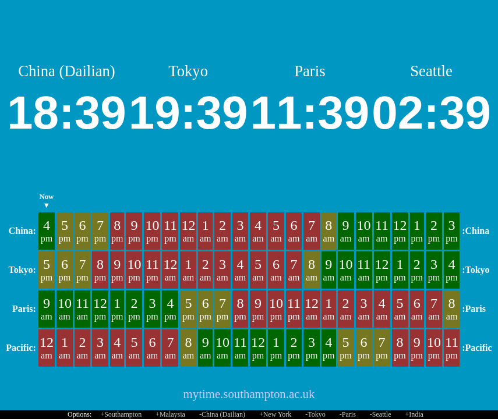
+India (414, 414)
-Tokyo (315, 414)
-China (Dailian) (222, 414)
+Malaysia (170, 414)
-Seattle (380, 414)
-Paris (348, 414)
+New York (275, 414)
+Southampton (121, 414)
